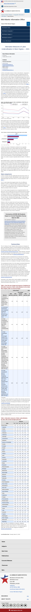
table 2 (2, 179)
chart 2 (4, 127)
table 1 (27, 84)
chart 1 (4, 93)
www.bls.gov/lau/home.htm (6, 277)
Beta (3, 570)
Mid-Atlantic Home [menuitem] (6, 27)
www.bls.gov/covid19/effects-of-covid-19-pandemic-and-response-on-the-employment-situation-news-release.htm (15, 222)
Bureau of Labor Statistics (7, 14)
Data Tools (5, 551)
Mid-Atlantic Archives (6, 37)
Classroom (5, 565)
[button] (28, 596)
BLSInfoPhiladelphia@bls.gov (7, 64)
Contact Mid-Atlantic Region (16, 591)
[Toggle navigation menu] (27, 11)
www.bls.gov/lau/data (5, 403)
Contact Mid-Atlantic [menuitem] (6, 41)
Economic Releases (7, 560)
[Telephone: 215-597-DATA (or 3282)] (18, 586)
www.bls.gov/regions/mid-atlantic (8, 65)
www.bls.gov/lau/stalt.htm (18, 254)
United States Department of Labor (9, 6)
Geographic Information (19, 14)
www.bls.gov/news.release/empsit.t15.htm (9, 251)
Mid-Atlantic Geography (7, 31)
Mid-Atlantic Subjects (7, 34)
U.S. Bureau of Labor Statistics (12, 11)
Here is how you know (9, 3)
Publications (5, 556)
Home (3, 541)
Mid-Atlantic (4, 16)
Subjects (4, 546)
